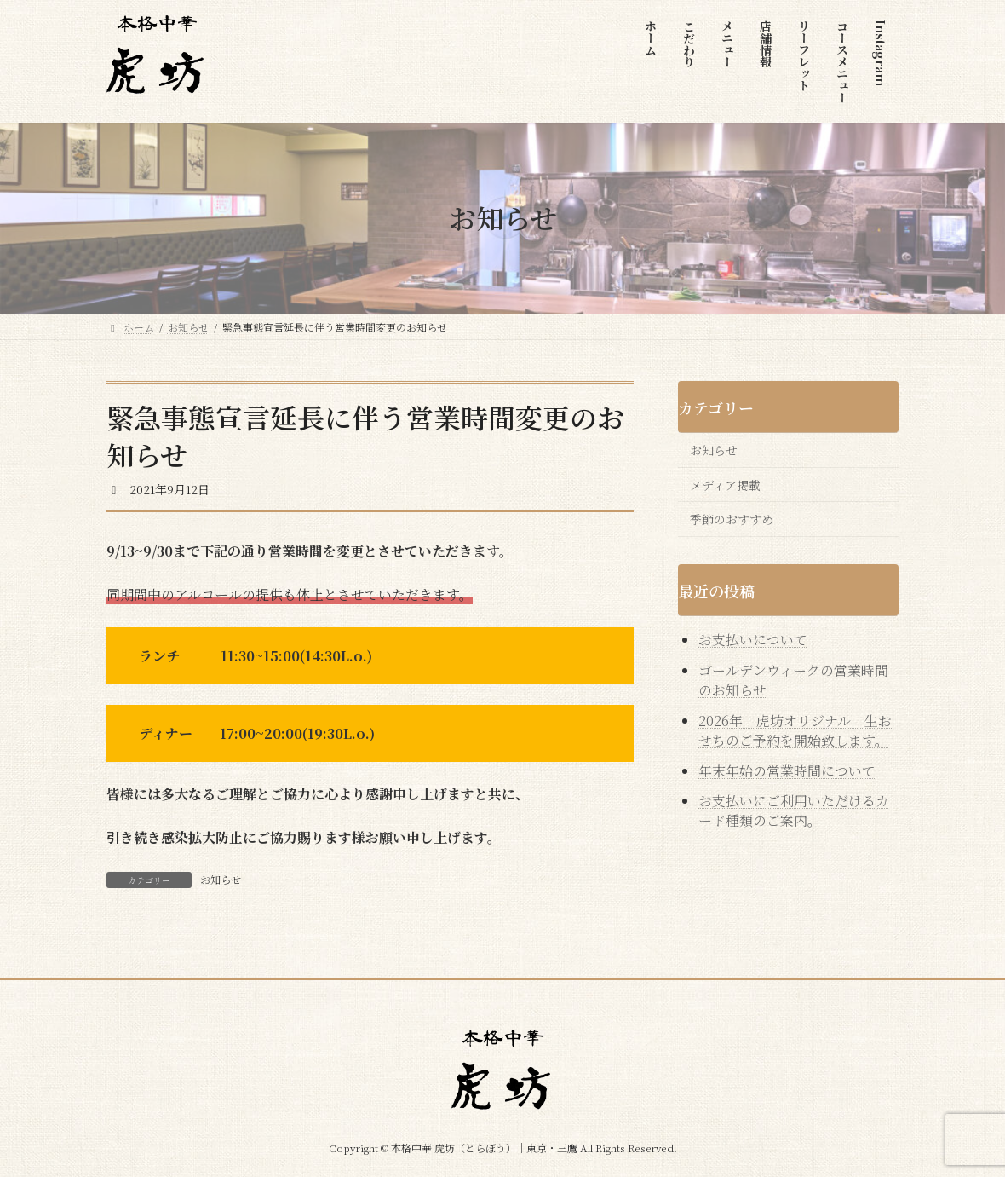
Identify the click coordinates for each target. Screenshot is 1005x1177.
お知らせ (220, 879)
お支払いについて (752, 639)
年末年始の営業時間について (787, 770)
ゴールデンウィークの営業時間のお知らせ (793, 680)
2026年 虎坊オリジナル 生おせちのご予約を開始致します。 (795, 729)
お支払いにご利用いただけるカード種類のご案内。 (793, 810)
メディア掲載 (725, 484)
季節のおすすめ (731, 519)
